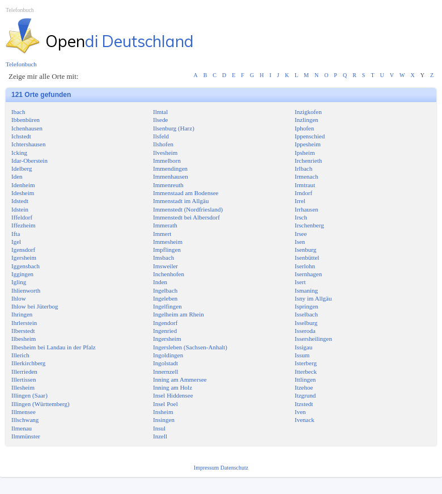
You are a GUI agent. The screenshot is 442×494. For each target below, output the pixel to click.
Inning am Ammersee (180, 379)
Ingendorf (165, 322)
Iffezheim (23, 225)
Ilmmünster (25, 436)
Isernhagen (308, 274)
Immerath (165, 225)
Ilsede (160, 119)
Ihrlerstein (24, 322)
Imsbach (163, 257)
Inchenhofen (168, 274)
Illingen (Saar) (29, 395)
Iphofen (304, 128)
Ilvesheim (165, 152)
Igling (18, 281)
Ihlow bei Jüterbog (34, 306)
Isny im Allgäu (313, 298)
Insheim (163, 411)
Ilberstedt (23, 330)
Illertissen (23, 379)
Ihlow (18, 298)
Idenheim (23, 184)
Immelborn (167, 160)
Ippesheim (308, 144)
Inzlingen (306, 119)
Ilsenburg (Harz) (173, 128)
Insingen (164, 419)
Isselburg (306, 322)
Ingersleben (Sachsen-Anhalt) (190, 347)
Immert (162, 233)
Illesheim (23, 387)
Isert (300, 281)
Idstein (19, 209)
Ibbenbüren (25, 119)
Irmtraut (305, 184)
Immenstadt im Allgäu (181, 200)
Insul (159, 428)
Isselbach (306, 314)
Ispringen (306, 306)
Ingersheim (167, 338)
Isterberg (306, 363)
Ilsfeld (161, 136)
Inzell (160, 436)
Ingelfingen (167, 306)
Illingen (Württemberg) (40, 403)
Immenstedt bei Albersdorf (186, 217)
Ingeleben (165, 298)
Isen (300, 241)
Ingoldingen (168, 355)
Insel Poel (165, 403)
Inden (160, 281)
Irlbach (303, 168)
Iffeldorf (21, 217)
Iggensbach (25, 266)
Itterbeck (306, 371)
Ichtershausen (28, 144)
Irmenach (306, 176)
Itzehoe (304, 387)
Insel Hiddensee (173, 395)
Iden (17, 176)
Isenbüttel (307, 257)
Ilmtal (160, 111)
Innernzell (165, 371)
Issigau (303, 347)
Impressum (207, 468)
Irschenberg (309, 225)
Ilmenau (21, 428)
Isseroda (305, 330)
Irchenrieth (308, 160)
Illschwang (25, 419)
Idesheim (22, 192)
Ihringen (21, 314)
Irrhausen (306, 209)
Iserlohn (305, 266)
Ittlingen (305, 379)
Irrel (300, 200)
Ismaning (306, 290)
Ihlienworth (25, 290)
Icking (19, 152)
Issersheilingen (313, 338)
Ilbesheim (23, 338)
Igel (16, 241)
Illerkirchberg (28, 363)
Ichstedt (21, 136)
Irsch (301, 217)
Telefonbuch (20, 10)
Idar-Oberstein (29, 160)
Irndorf (303, 192)
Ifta (15, 233)
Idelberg (21, 168)
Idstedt (19, 200)
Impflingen (167, 249)
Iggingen (22, 274)
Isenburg (305, 249)
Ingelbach (165, 290)
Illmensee (23, 411)
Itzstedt (304, 403)
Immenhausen (170, 176)
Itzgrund (305, 395)
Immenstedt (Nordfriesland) (188, 209)
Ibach (18, 111)
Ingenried (165, 330)
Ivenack (304, 419)
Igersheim (23, 257)
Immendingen (170, 168)
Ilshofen (163, 144)
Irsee (301, 233)
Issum (302, 355)
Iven (300, 411)
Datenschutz (234, 468)
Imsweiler (165, 266)
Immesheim (167, 241)
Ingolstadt (165, 363)
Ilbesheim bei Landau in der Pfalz (53, 347)
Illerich (20, 355)
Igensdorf (23, 249)
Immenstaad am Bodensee (185, 192)
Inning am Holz (172, 387)
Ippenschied (310, 136)
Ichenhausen (26, 128)
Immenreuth (168, 184)
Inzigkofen (308, 111)
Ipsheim (304, 152)
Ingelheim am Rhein (178, 314)
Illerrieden (24, 371)
